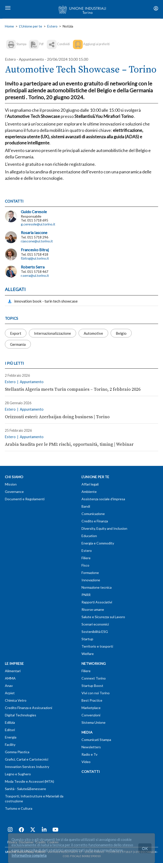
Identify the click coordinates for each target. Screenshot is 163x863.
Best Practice (92, 700)
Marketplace (91, 708)
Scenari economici (95, 624)
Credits (40, 842)
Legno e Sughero (18, 774)
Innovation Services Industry (27, 767)
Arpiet (10, 693)
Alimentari (13, 671)
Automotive (93, 333)
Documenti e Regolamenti (25, 499)
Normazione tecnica (97, 587)
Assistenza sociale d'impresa (103, 499)
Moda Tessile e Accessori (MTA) (29, 781)
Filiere (86, 558)
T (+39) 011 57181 (118, 852)
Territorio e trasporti (97, 646)
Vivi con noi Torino (96, 693)
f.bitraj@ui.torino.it (35, 258)
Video (86, 762)
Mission (11, 484)
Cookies (52, 842)
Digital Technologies (20, 715)
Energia (10, 737)
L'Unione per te (30, 26)
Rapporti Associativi (97, 602)
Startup (87, 639)
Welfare (88, 654)
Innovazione (91, 580)
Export (15, 333)
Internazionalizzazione (52, 333)
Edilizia (10, 722)
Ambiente (89, 491)
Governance (14, 491)
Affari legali (90, 484)
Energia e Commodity (98, 543)
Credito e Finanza (95, 521)
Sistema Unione (93, 722)
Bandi (86, 506)
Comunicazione (93, 514)
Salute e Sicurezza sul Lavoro (103, 617)
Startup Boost (92, 685)
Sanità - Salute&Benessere (25, 789)
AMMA (10, 678)
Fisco (85, 565)
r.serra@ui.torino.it (35, 275)
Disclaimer (26, 842)
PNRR (86, 595)
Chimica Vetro (15, 700)
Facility (10, 744)
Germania (18, 344)
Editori (10, 730)
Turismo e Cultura (18, 808)
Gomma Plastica (17, 752)
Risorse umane (93, 609)
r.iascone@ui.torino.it (37, 241)
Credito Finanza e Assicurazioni (28, 708)
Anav (9, 685)
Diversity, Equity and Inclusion (104, 528)
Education (89, 536)
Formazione (90, 573)
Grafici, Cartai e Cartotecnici (26, 759)
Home (9, 26)
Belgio (121, 333)
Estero (52, 26)
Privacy (12, 842)
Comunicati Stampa (96, 740)
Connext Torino (94, 678)
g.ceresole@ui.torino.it (38, 224)
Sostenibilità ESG (95, 631)
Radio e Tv (89, 754)
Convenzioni (91, 715)
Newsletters (91, 747)
